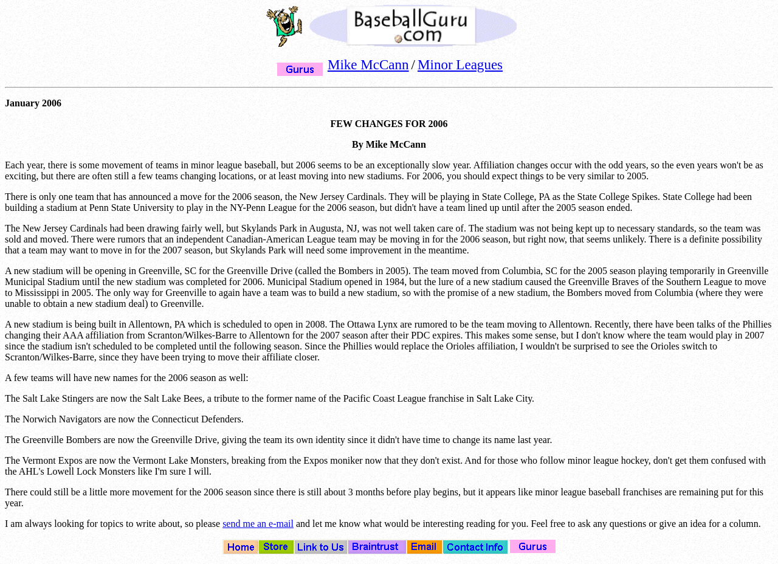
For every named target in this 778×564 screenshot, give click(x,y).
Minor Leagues (460, 64)
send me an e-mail (258, 523)
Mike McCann (368, 64)
